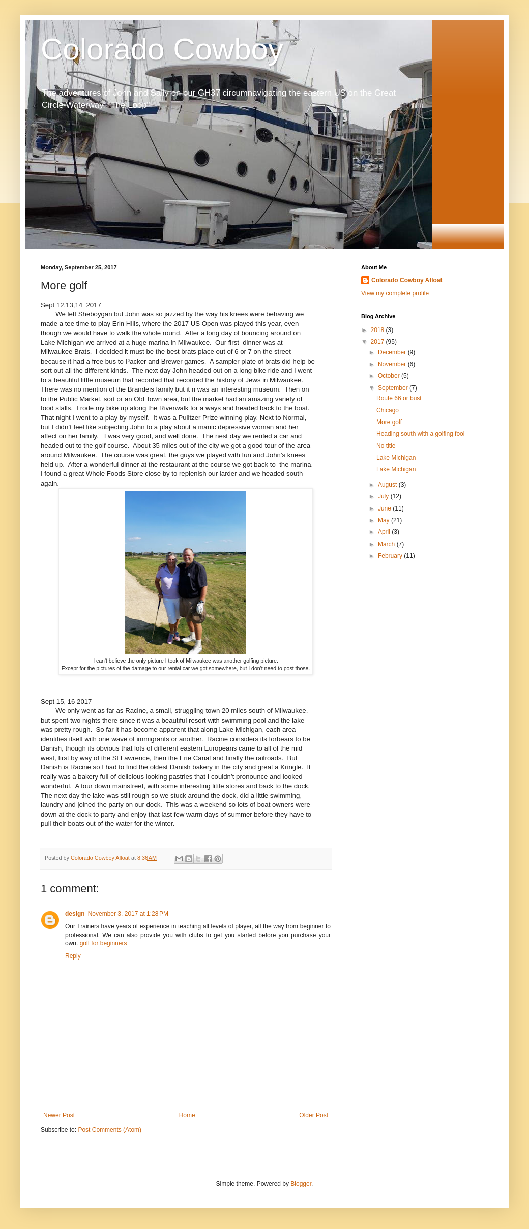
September (393, 388)
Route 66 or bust (399, 398)
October (389, 375)
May (384, 520)
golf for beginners (103, 943)
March (387, 544)
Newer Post (59, 1115)
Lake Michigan (396, 457)
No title (385, 445)
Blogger (300, 1183)
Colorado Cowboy (162, 49)
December (393, 352)
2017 (378, 341)
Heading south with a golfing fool (420, 433)
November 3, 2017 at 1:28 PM (128, 913)
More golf (389, 422)
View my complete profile (395, 293)
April (385, 531)
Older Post (313, 1115)
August (388, 484)
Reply (73, 956)
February (391, 555)
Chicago (387, 410)
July (384, 496)
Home (187, 1115)
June (385, 508)
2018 (378, 330)
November (393, 364)
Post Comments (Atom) (109, 1129)
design (75, 913)
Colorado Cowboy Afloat (407, 280)
